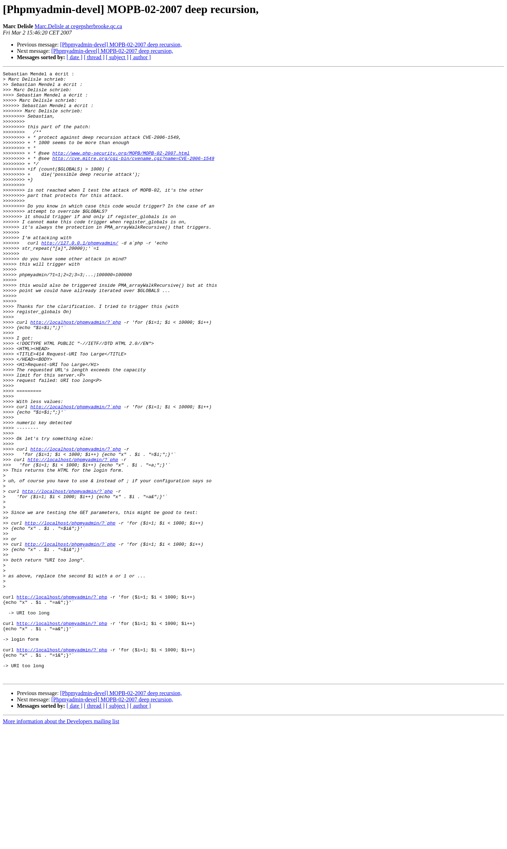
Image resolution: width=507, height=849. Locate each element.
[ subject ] (117, 57)
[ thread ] (94, 57)
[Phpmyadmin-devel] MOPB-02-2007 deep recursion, (121, 45)
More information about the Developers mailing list (61, 843)
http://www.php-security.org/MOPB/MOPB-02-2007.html (120, 170)
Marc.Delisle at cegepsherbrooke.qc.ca (78, 26)
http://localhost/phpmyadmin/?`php (75, 373)
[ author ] (140, 57)
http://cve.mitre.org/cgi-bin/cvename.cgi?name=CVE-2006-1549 (133, 176)
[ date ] (74, 57)
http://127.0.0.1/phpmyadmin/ (79, 277)
